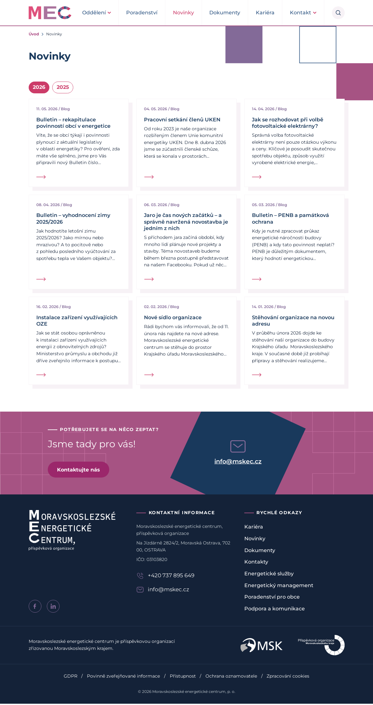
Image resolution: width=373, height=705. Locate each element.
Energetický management (278, 587)
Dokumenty (224, 13)
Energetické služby (269, 575)
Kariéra (265, 13)
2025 (63, 87)
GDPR (70, 677)
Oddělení (94, 13)
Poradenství (141, 13)
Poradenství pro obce (272, 598)
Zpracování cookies (288, 677)
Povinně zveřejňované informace (123, 677)
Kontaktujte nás (78, 471)
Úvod (34, 34)
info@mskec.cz (238, 462)
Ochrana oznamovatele (231, 677)
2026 (39, 87)
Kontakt (300, 13)
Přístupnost (183, 677)
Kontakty (256, 563)
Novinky (183, 13)
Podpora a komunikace (274, 610)
